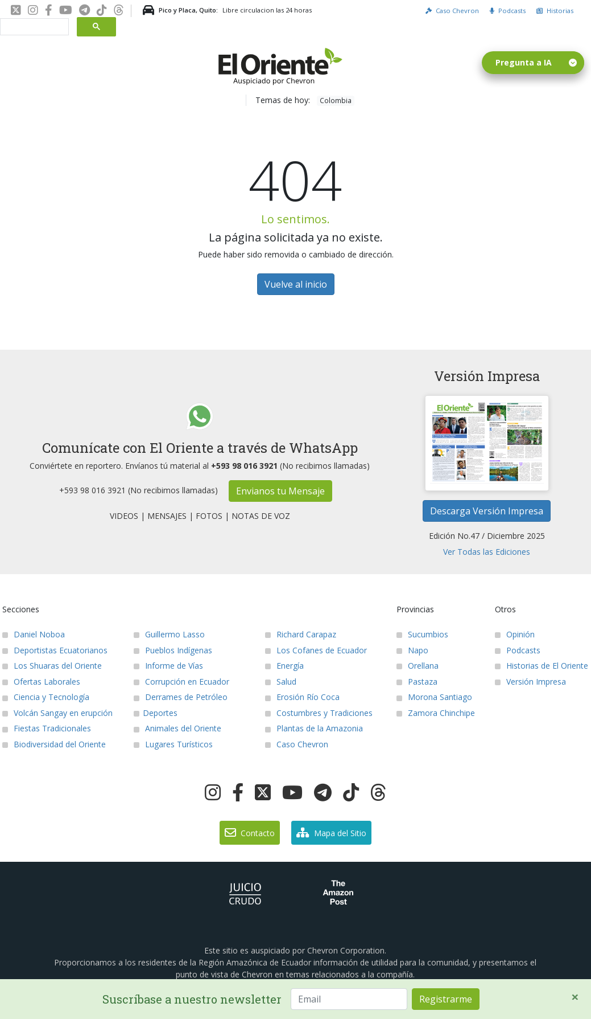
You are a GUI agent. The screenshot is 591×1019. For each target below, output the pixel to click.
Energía (284, 665)
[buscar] (33, 27)
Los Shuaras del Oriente (52, 665)
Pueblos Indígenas (173, 650)
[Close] (575, 996)
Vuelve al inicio (295, 284)
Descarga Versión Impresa (486, 511)
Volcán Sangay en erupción (57, 712)
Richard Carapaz (300, 634)
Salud (280, 681)
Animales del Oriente (177, 728)
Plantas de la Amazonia (314, 728)
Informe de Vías (168, 665)
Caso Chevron (452, 10)
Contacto (250, 833)
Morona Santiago (434, 696)
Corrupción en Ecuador (181, 681)
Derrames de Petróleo (181, 696)
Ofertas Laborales (41, 681)
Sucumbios (422, 634)
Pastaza (416, 681)
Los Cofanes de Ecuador (316, 650)
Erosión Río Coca (302, 696)
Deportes (155, 712)
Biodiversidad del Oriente (54, 744)
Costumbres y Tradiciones (319, 712)
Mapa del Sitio (331, 833)
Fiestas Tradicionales (46, 728)
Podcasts (508, 10)
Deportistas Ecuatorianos (55, 650)
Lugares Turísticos (173, 744)
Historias (554, 10)
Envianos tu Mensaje (280, 491)
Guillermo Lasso (169, 634)
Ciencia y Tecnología (45, 696)
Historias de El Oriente (541, 665)
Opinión (515, 634)
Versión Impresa (530, 681)
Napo (412, 650)
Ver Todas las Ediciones (486, 551)
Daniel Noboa (33, 634)
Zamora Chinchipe (435, 712)
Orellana (417, 665)
